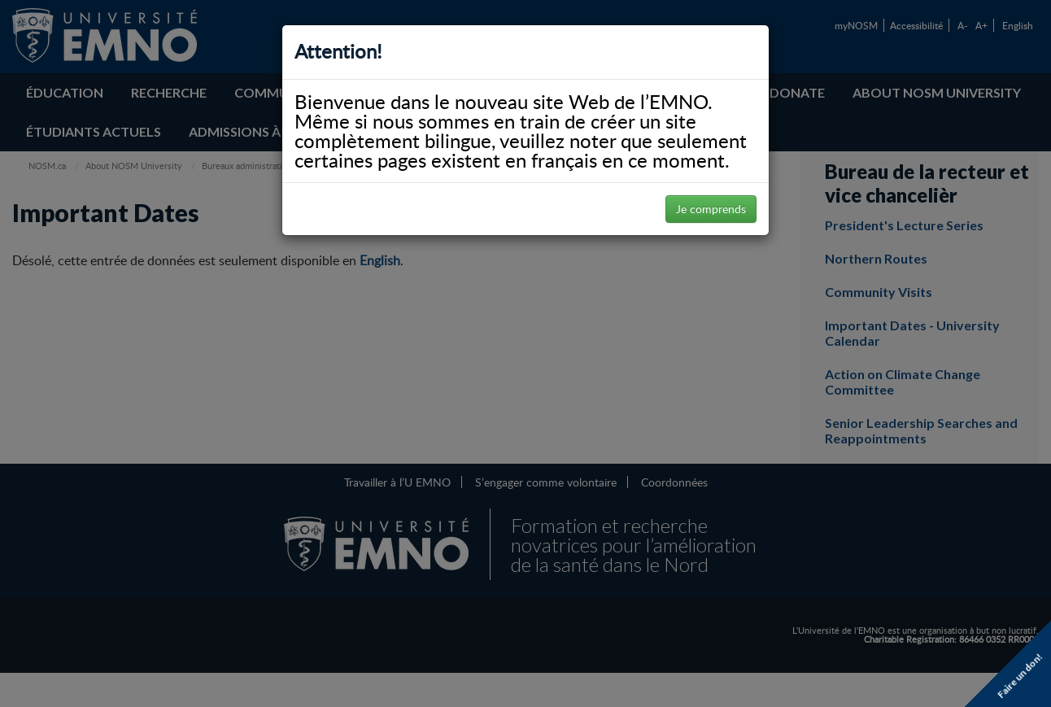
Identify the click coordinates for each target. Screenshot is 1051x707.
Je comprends (711, 208)
